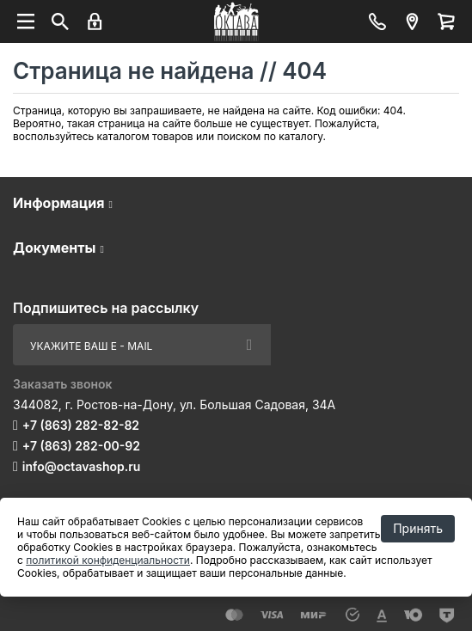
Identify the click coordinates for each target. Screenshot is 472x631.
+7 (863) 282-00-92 (81, 445)
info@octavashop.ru (81, 466)
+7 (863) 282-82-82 (80, 425)
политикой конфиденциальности (108, 560)
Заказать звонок (63, 384)
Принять (418, 528)
